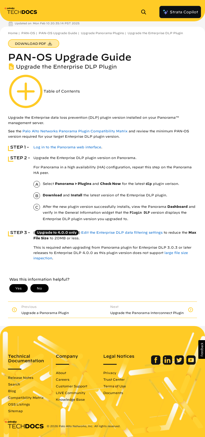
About (61, 373)
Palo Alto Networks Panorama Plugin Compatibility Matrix (75, 131)
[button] (201, 349)
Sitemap (15, 411)
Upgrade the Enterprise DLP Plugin (155, 33)
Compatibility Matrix (26, 397)
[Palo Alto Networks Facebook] (156, 363)
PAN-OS (28, 33)
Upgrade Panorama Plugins (102, 33)
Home (13, 33)
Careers (62, 379)
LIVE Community (70, 393)
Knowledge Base (70, 399)
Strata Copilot (180, 12)
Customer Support (71, 386)
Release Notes (20, 377)
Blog (12, 391)
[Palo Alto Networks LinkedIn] (168, 363)
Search (14, 384)
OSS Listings (19, 404)
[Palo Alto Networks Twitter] (180, 363)
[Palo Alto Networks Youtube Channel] (191, 363)
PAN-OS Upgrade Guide (58, 33)
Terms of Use (114, 386)
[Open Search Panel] (145, 12)
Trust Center (114, 379)
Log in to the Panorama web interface (67, 147)
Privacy (109, 373)
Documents (113, 393)
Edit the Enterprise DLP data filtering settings (122, 233)
